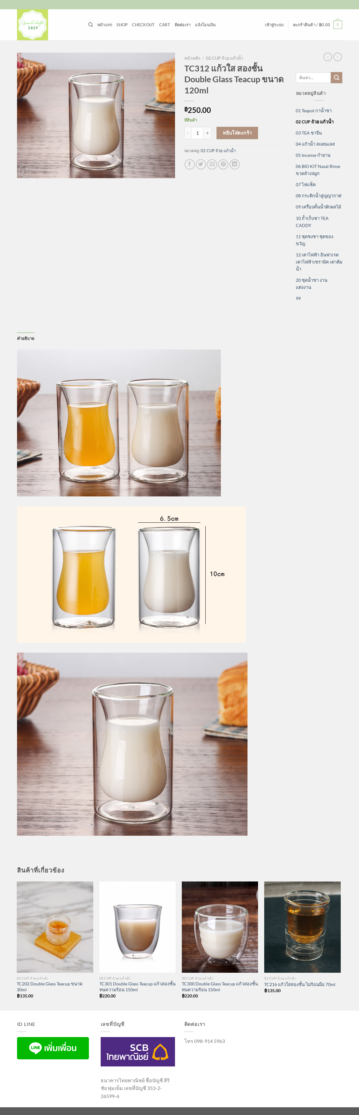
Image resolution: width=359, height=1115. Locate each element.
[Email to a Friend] (212, 164)
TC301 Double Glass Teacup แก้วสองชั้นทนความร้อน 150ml (137, 986)
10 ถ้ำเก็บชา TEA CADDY (312, 222)
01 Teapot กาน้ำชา (314, 110)
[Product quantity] (197, 133)
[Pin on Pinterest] (223, 164)
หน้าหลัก (192, 58)
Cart (164, 24)
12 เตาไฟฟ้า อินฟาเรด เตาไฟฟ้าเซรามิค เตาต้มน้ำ (319, 262)
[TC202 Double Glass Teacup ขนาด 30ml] (55, 927)
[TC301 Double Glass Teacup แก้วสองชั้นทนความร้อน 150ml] (137, 927)
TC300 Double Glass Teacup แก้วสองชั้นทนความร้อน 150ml (220, 986)
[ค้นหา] (90, 25)
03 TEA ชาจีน (309, 132)
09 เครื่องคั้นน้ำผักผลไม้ (318, 206)
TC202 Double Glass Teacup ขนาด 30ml (49, 986)
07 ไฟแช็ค (306, 184)
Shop (122, 24)
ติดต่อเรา (183, 24)
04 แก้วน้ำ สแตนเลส (315, 144)
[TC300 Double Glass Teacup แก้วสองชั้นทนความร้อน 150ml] (220, 927)
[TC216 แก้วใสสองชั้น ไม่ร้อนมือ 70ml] (302, 927)
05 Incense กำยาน (313, 155)
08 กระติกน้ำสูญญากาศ (318, 195)
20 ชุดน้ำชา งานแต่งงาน (311, 283)
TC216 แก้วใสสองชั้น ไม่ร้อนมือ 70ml (299, 984)
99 (298, 298)
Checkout (143, 24)
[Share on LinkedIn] (235, 164)
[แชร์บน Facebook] (190, 164)
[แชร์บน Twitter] (201, 164)
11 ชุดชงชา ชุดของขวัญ (314, 240)
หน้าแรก (104, 24)
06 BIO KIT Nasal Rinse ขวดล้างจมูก (318, 170)
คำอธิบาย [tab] (26, 338)
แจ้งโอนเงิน (205, 24)
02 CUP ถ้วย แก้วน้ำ (224, 58)
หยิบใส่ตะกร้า (237, 132)
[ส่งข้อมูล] (336, 77)
